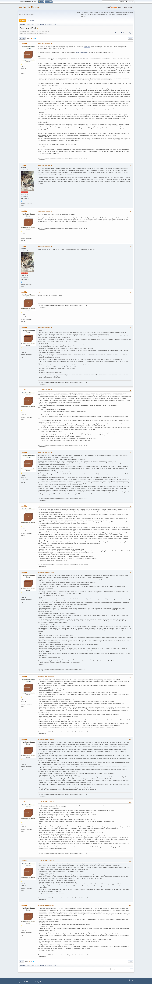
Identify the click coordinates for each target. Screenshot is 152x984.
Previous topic (119, 33)
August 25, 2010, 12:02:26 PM (45, 389)
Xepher (23, 165)
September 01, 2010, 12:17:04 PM (46, 572)
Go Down (22, 38)
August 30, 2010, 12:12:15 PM (45, 506)
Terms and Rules (125, 980)
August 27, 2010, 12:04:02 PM (45, 452)
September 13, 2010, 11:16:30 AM (46, 905)
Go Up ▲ (132, 980)
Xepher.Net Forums (29, 7)
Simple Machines (31, 980)
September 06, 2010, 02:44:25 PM (46, 739)
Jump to (108, 969)
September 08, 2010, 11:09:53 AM (46, 801)
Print (130, 38)
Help (119, 980)
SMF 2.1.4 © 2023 (22, 980)
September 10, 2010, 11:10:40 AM (46, 860)
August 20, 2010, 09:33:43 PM (45, 43)
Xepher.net (87, 46)
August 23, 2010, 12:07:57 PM (45, 327)
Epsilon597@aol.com (82, 52)
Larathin (24, 43)
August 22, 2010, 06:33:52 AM (45, 246)
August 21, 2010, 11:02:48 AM (45, 165)
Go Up (21, 961)
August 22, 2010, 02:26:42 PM (45, 292)
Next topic (129, 33)
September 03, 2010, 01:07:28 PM (46, 676)
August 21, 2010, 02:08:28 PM (45, 211)
